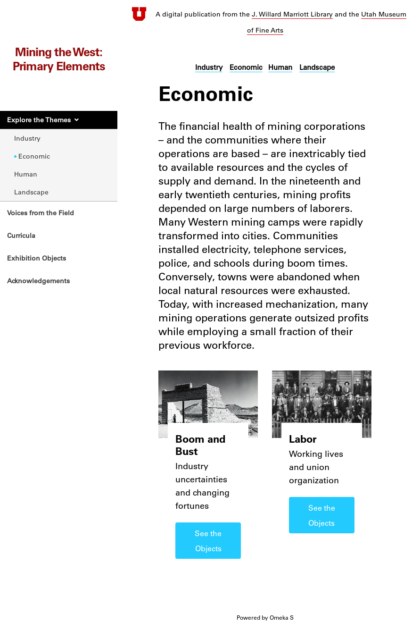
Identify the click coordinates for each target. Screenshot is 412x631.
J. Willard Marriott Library (292, 14)
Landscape (31, 192)
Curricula (21, 235)
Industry (27, 138)
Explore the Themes (39, 120)
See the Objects (208, 541)
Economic (34, 156)
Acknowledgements (38, 281)
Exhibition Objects (36, 258)
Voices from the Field (40, 213)
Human (25, 174)
